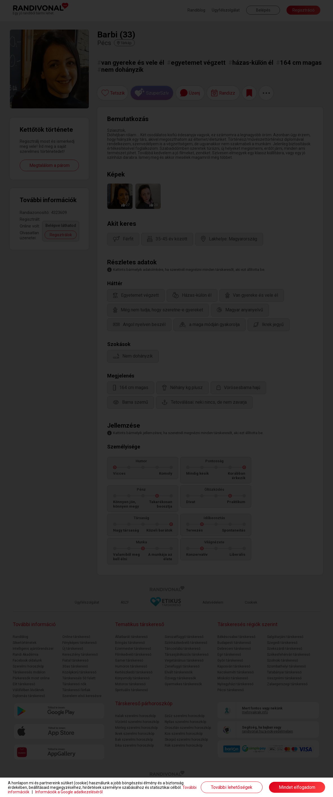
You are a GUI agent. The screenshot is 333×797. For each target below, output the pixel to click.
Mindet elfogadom (297, 787)
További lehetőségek (231, 787)
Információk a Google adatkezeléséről (69, 792)
